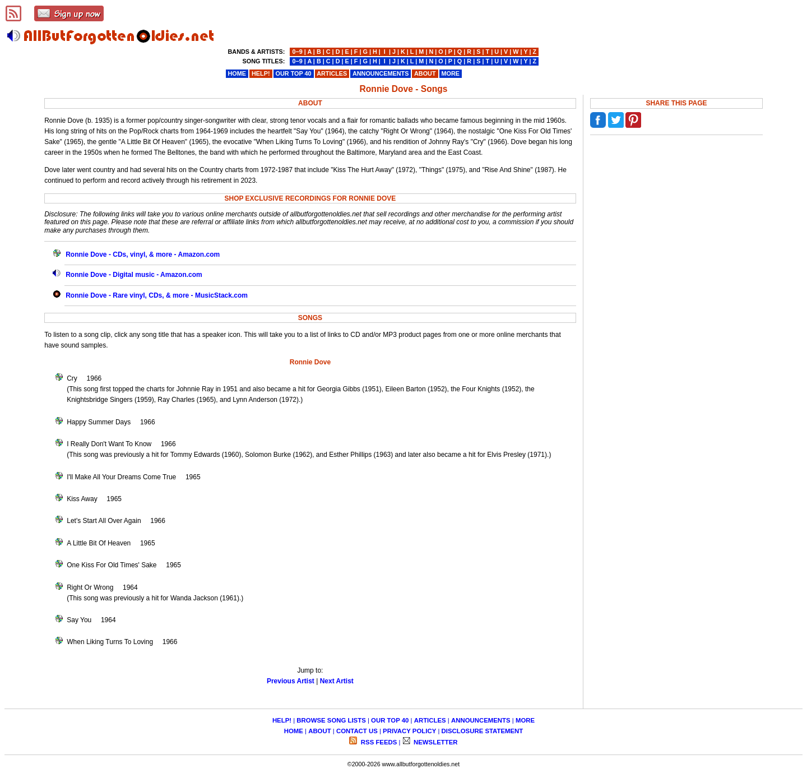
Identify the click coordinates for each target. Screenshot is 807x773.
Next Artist (337, 681)
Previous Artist (290, 681)
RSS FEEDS (378, 742)
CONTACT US (357, 731)
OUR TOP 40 (390, 720)
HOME (293, 731)
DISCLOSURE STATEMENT (482, 731)
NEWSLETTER (435, 742)
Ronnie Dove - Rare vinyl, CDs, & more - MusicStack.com (157, 295)
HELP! (281, 720)
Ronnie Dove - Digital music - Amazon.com (134, 275)
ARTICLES (430, 720)
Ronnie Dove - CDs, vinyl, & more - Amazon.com (143, 254)
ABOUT (319, 731)
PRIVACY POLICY (409, 731)
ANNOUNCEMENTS (481, 720)
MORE (525, 720)
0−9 (297, 51)
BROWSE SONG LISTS (330, 720)
